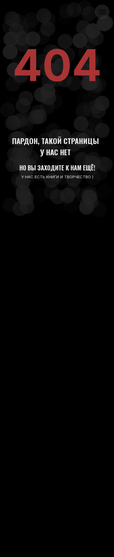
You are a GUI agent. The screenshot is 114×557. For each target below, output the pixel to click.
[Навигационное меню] (102, 12)
